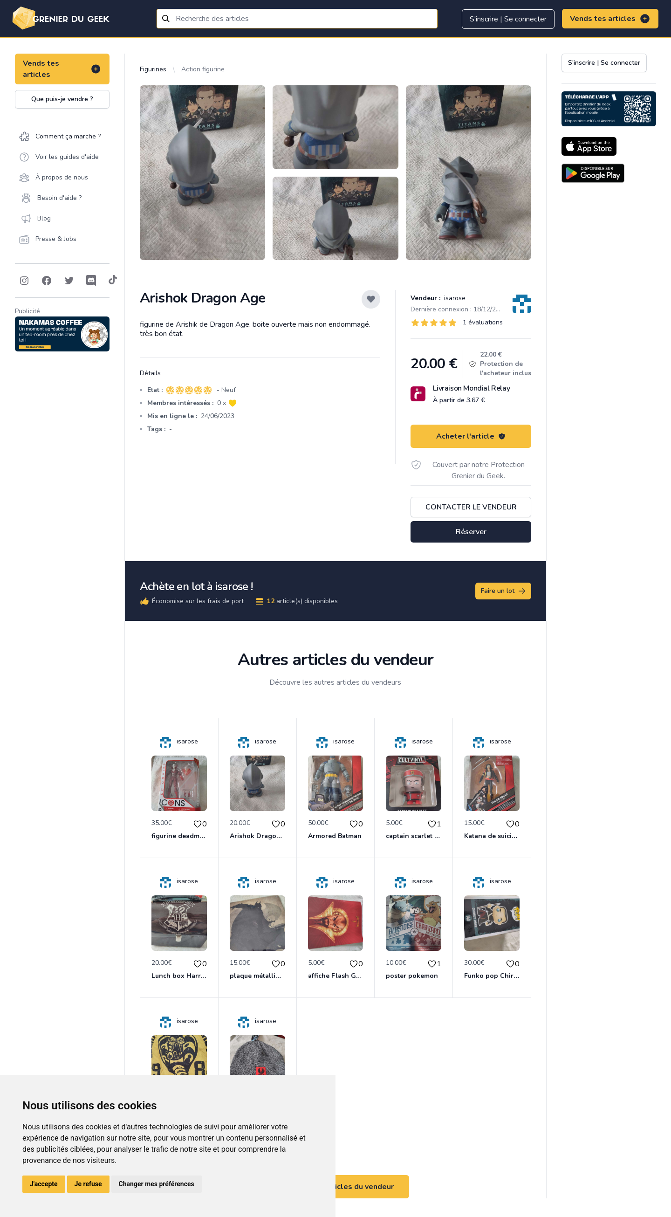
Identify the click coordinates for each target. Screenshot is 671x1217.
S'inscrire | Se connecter (508, 19)
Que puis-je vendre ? (62, 99)
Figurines (153, 69)
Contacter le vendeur (471, 507)
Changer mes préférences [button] (156, 1184)
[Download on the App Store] (588, 146)
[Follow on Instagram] (24, 280)
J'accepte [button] (44, 1184)
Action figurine (203, 69)
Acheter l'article (471, 436)
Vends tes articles (610, 18)
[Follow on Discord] (91, 280)
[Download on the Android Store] (592, 173)
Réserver (471, 532)
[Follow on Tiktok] (112, 280)
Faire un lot (504, 591)
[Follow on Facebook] (46, 280)
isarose (454, 298)
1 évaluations (483, 322)
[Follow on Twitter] (69, 280)
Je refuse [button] (88, 1184)
